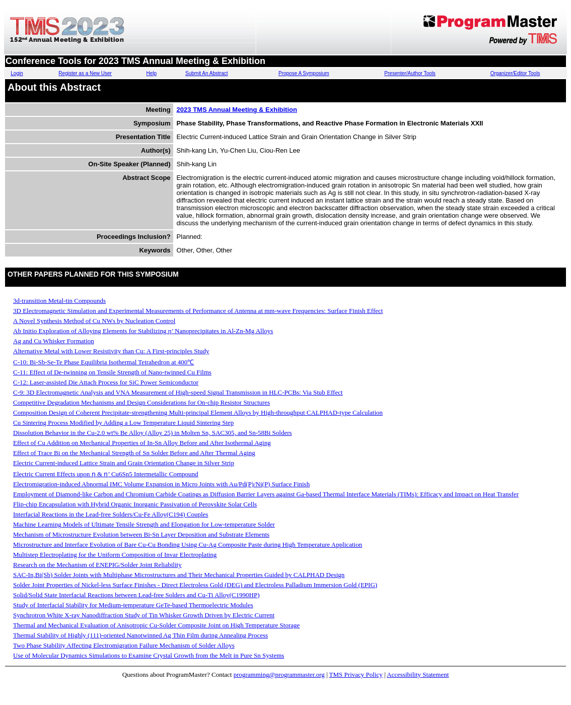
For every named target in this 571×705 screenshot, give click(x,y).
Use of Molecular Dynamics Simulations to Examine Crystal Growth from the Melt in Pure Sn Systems (148, 655)
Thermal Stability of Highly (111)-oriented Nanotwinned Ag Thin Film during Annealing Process (140, 635)
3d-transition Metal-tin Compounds (59, 300)
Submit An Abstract (206, 73)
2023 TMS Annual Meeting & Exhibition (237, 109)
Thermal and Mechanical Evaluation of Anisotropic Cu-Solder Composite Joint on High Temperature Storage (156, 625)
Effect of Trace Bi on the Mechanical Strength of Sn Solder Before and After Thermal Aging (134, 453)
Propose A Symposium (303, 73)
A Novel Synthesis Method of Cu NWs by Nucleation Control (94, 321)
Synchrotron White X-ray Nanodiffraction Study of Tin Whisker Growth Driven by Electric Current (143, 615)
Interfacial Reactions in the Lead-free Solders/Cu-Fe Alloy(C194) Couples (110, 514)
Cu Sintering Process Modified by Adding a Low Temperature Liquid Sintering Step (123, 422)
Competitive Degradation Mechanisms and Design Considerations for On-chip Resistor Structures (141, 402)
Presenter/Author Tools (410, 73)
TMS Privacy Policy (356, 674)
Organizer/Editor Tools (515, 73)
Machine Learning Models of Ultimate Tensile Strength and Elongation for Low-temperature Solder (144, 524)
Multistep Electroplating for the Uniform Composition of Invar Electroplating (115, 554)
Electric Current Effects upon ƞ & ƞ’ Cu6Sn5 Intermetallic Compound (105, 474)
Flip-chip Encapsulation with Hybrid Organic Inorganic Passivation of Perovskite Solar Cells (135, 504)
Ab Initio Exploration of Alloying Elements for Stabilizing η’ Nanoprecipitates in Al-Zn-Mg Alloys (143, 331)
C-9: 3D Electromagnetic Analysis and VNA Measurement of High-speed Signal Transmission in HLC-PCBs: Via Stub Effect (178, 392)
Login (17, 73)
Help (151, 73)
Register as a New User (85, 73)
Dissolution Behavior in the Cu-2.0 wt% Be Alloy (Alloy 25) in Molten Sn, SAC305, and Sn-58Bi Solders (152, 432)
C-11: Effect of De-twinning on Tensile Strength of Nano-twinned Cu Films (112, 372)
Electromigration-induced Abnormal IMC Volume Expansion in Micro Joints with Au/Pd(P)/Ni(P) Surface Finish (161, 484)
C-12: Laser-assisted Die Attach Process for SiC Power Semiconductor (105, 382)
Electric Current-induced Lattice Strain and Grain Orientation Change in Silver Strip (123, 463)
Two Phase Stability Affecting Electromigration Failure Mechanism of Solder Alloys (124, 645)
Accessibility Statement (418, 674)
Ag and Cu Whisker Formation (53, 341)
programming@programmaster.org (279, 674)
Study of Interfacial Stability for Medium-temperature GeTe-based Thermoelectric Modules (133, 605)
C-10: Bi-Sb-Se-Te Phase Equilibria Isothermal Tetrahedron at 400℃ (103, 362)
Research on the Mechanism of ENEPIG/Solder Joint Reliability (97, 564)
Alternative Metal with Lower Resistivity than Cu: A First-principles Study (111, 351)
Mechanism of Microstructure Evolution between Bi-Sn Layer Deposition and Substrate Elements (141, 534)
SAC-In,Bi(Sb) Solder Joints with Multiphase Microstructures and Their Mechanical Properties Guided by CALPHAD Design (178, 575)
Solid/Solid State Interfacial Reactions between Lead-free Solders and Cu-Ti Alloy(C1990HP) (136, 595)
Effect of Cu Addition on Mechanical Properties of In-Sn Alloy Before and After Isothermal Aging (142, 442)
